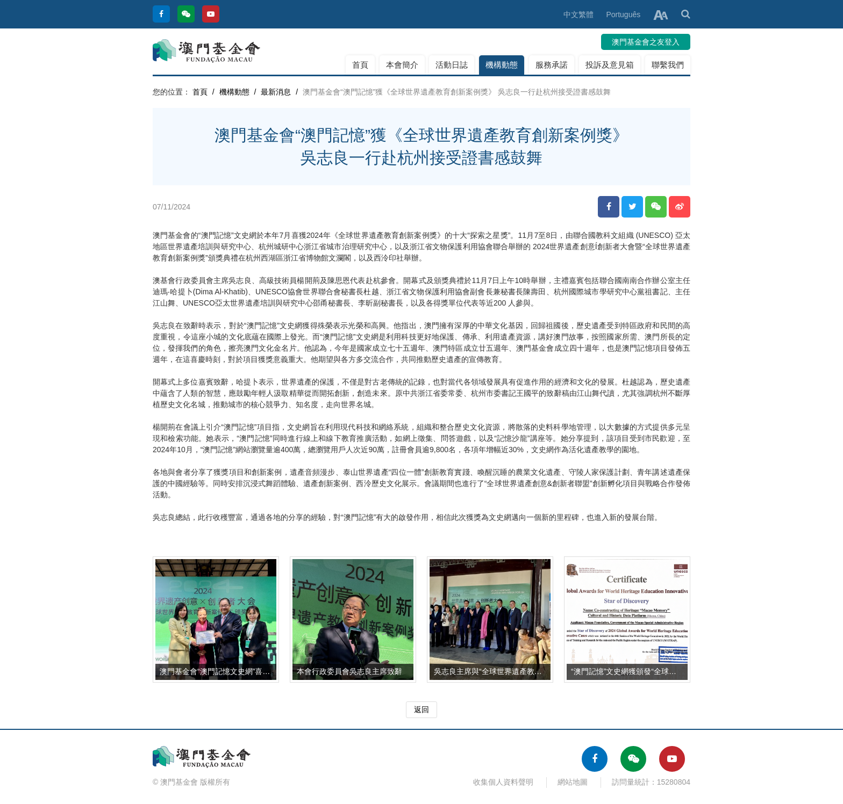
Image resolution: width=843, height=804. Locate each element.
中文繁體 (578, 14)
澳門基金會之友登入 (646, 42)
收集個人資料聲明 (503, 782)
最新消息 (276, 92)
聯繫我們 (668, 64)
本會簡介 (402, 64)
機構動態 (501, 64)
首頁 (360, 64)
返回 (421, 709)
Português (623, 14)
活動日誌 (451, 64)
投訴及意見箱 (609, 64)
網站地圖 (573, 782)
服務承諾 (551, 64)
